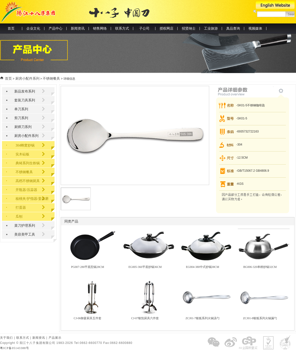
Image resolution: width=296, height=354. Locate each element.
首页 (11, 28)
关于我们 (6, 337)
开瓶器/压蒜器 (26, 190)
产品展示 (55, 337)
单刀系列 (21, 109)
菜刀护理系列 (24, 225)
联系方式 (22, 337)
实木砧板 (22, 154)
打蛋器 (21, 207)
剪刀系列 (21, 118)
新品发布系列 (24, 91)
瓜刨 (19, 216)
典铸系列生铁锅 (28, 163)
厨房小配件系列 (27, 78)
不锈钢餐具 (51, 78)
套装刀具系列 (24, 100)
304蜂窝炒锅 (25, 145)
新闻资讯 (38, 337)
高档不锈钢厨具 (28, 181)
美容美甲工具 (24, 234)
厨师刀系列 (23, 127)
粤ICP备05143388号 (14, 348)
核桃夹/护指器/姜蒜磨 (32, 199)
